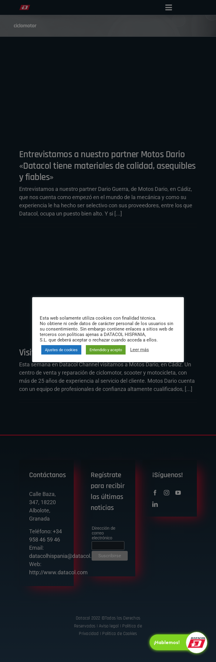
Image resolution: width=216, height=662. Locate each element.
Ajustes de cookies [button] (61, 350)
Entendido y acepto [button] (105, 350)
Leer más (139, 349)
